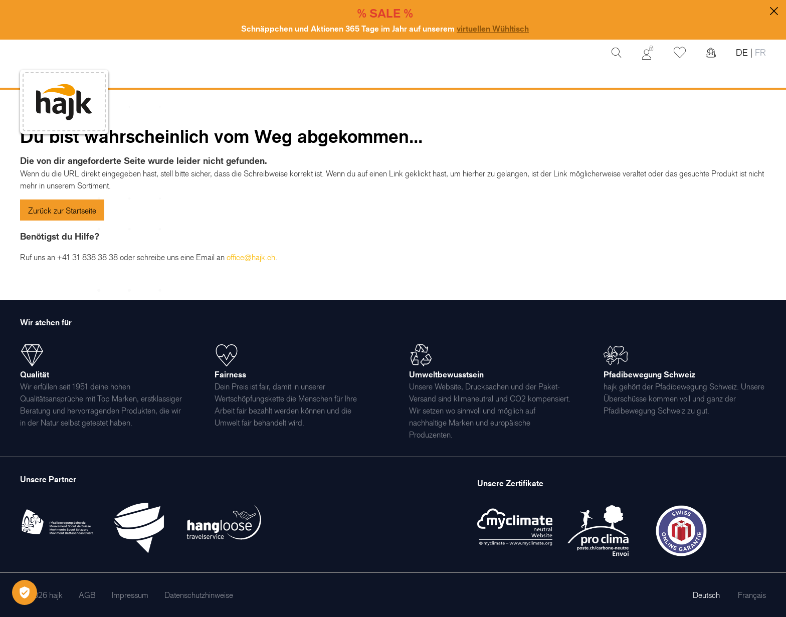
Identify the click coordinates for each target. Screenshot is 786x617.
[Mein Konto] (648, 53)
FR (759, 52)
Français (752, 595)
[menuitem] (87, 595)
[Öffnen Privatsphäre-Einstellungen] (24, 592)
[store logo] (64, 102)
